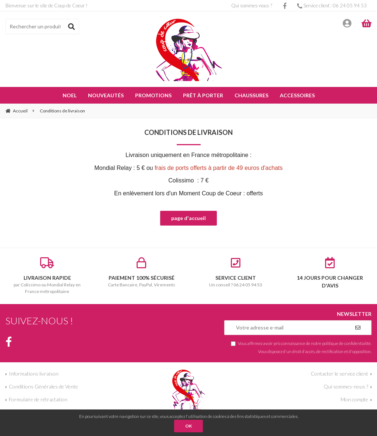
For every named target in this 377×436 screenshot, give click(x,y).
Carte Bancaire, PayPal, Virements (141, 272)
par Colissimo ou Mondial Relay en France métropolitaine (47, 275)
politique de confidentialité (346, 343)
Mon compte (354, 399)
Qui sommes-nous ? (251, 5)
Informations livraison (34, 373)
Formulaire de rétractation (38, 399)
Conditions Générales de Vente (43, 386)
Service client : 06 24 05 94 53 (332, 5)
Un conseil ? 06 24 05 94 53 (236, 272)
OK (188, 426)
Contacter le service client (339, 373)
